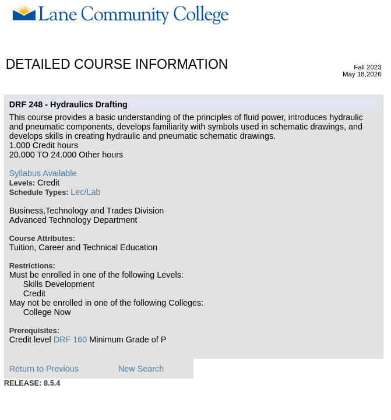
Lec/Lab (85, 192)
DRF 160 (70, 339)
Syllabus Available (43, 173)
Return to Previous (44, 368)
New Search (141, 368)
